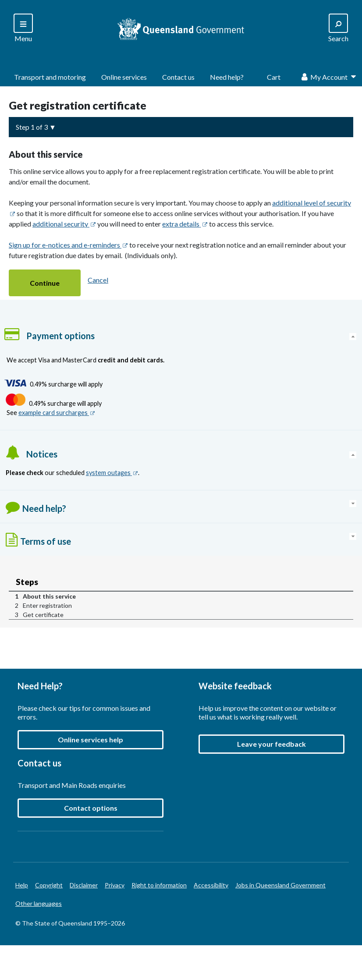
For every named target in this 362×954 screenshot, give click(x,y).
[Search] (23, 28)
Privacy (114, 885)
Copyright (49, 885)
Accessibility (211, 885)
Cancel (98, 280)
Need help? (227, 77)
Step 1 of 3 (32, 127)
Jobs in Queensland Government (280, 885)
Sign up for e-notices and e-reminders (68, 245)
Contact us (178, 77)
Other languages (38, 903)
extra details (184, 224)
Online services (124, 77)
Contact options (90, 808)
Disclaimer (84, 885)
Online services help (90, 739)
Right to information (159, 885)
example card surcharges (56, 412)
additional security (64, 224)
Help (21, 885)
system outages (112, 472)
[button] (45, 283)
